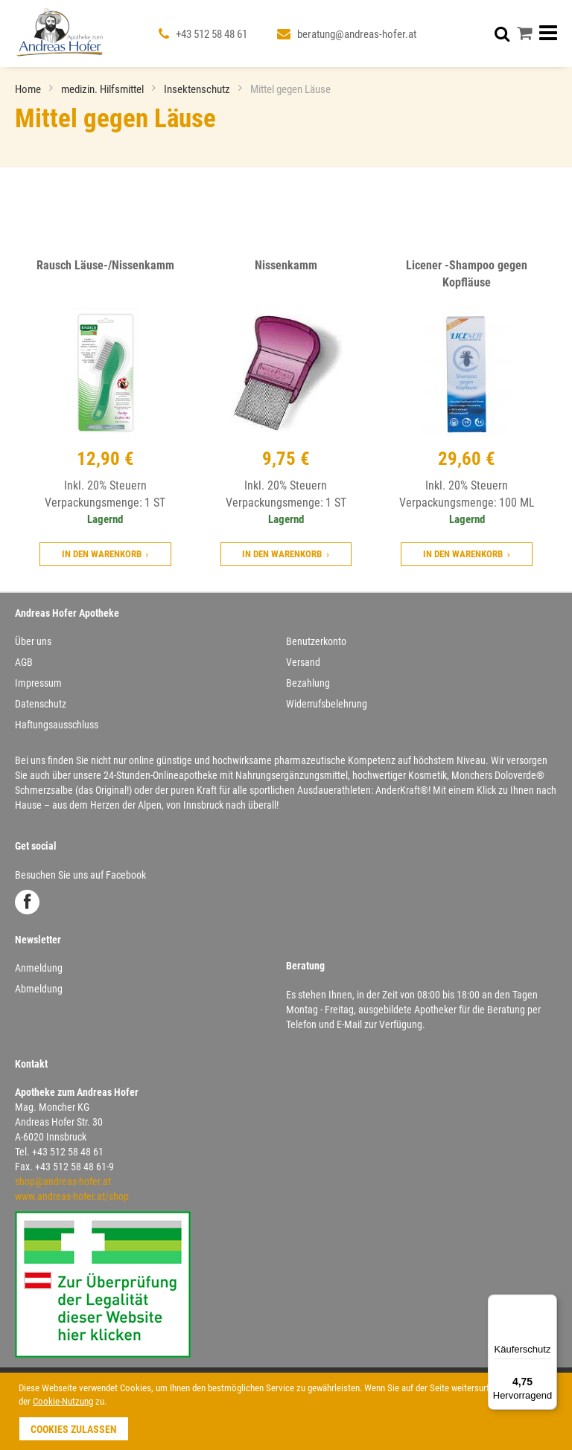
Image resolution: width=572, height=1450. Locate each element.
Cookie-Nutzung (63, 1401)
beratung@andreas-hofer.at (356, 34)
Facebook (27, 902)
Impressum (38, 683)
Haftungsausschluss (56, 725)
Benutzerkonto (316, 641)
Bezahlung (308, 683)
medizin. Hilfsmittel (103, 89)
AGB (24, 662)
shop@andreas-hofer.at (63, 1181)
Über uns (33, 641)
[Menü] (548, 1303)
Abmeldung (39, 989)
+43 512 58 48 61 (211, 34)
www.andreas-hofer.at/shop (72, 1196)
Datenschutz (40, 704)
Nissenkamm (286, 265)
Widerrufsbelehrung (326, 704)
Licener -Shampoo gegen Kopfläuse (466, 273)
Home (29, 89)
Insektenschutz (198, 89)
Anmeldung (39, 968)
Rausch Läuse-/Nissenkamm (105, 265)
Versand (303, 662)
